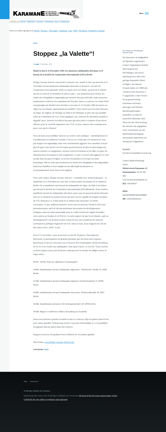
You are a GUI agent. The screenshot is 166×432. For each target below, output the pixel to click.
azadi (37, 64)
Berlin (23, 21)
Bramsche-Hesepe (96, 30)
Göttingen (53, 30)
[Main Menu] (143, 13)
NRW (75, 30)
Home (35, 43)
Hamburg (49, 21)
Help (25, 381)
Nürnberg (83, 30)
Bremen (39, 21)
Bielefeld (31, 21)
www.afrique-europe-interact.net (59, 342)
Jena (57, 21)
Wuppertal (64, 21)
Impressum (34, 381)
